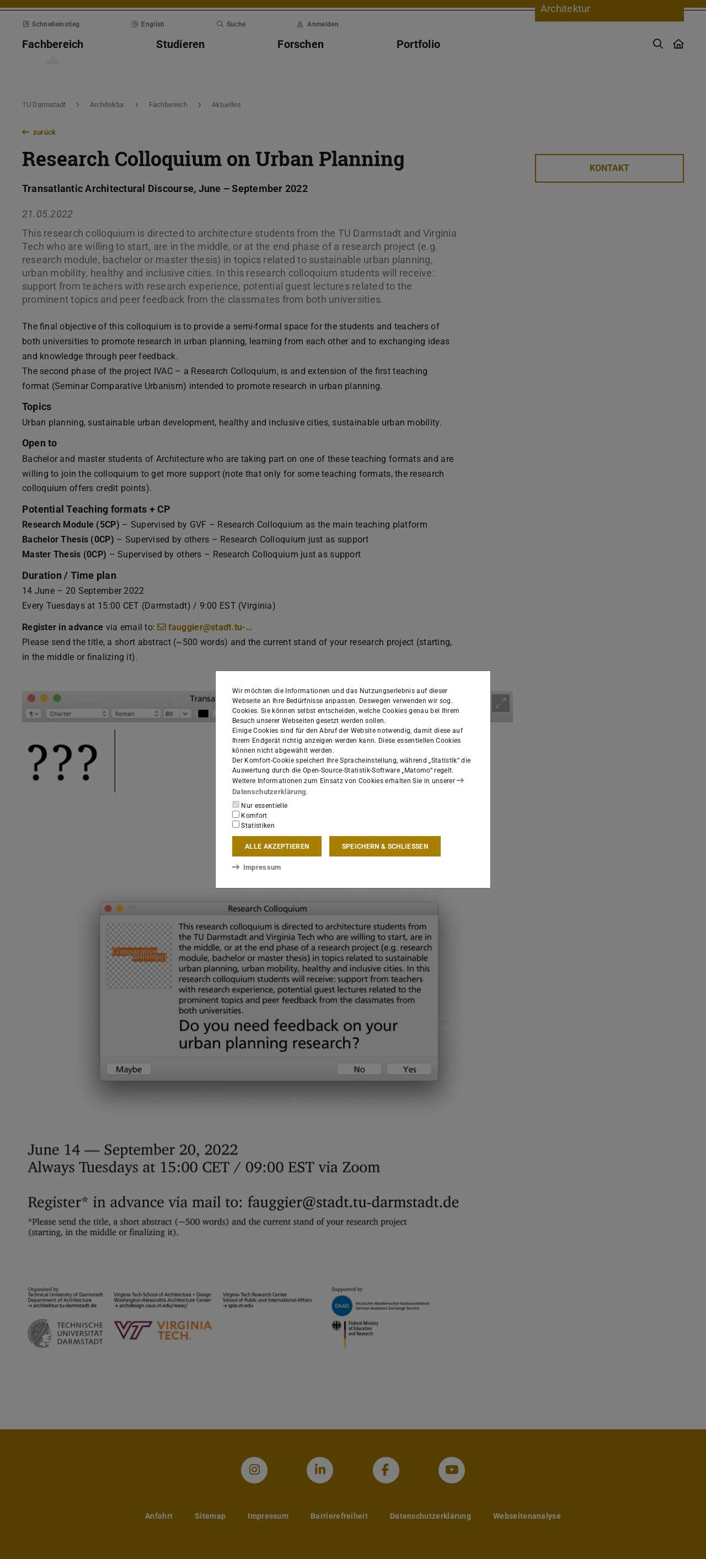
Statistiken (253, 824)
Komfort (250, 814)
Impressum (254, 867)
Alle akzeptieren (277, 846)
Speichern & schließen (385, 846)
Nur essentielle (259, 804)
